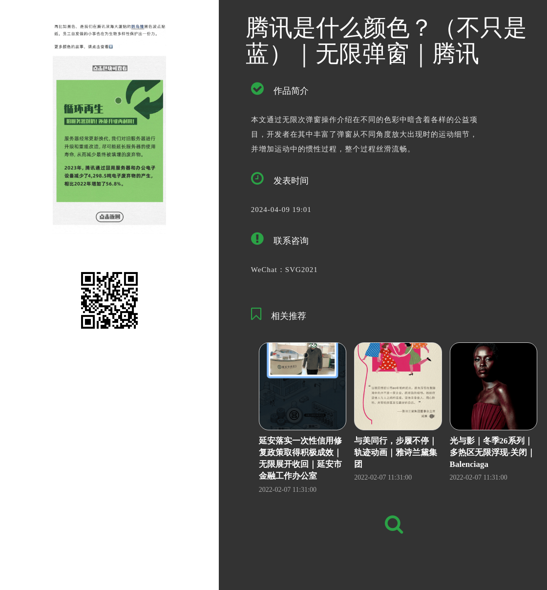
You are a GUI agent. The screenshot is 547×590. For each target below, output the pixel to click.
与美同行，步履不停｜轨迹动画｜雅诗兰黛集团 (395, 452)
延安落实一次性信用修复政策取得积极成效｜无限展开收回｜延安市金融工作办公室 (300, 458)
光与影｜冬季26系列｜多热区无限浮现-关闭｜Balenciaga (493, 452)
